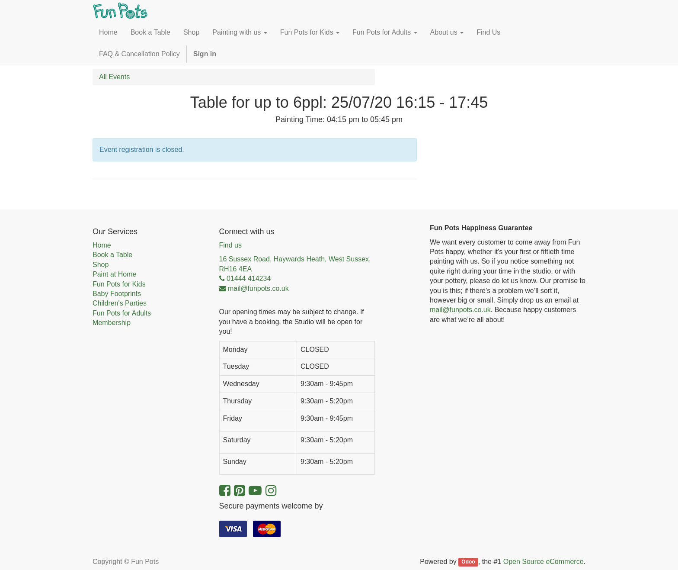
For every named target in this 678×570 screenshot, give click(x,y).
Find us (230, 245)
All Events (114, 77)
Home (102, 245)
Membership (112, 322)
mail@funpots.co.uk (460, 309)
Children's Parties (120, 303)
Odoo (468, 562)
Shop (101, 264)
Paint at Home (114, 274)
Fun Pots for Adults (122, 313)
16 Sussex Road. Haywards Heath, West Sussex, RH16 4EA (295, 263)
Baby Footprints (117, 293)
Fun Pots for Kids (119, 284)
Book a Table (112, 254)
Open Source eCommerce (543, 561)
